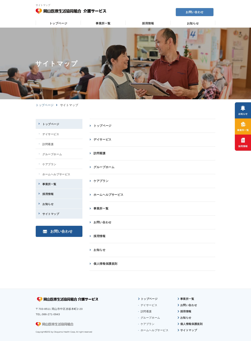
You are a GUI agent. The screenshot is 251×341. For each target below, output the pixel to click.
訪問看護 (100, 153)
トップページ (58, 23)
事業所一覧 (103, 23)
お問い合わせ (195, 12)
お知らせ (193, 23)
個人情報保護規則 (105, 263)
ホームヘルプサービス (108, 194)
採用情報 (148, 23)
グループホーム (104, 167)
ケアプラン (101, 180)
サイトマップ (50, 213)
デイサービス (102, 139)
